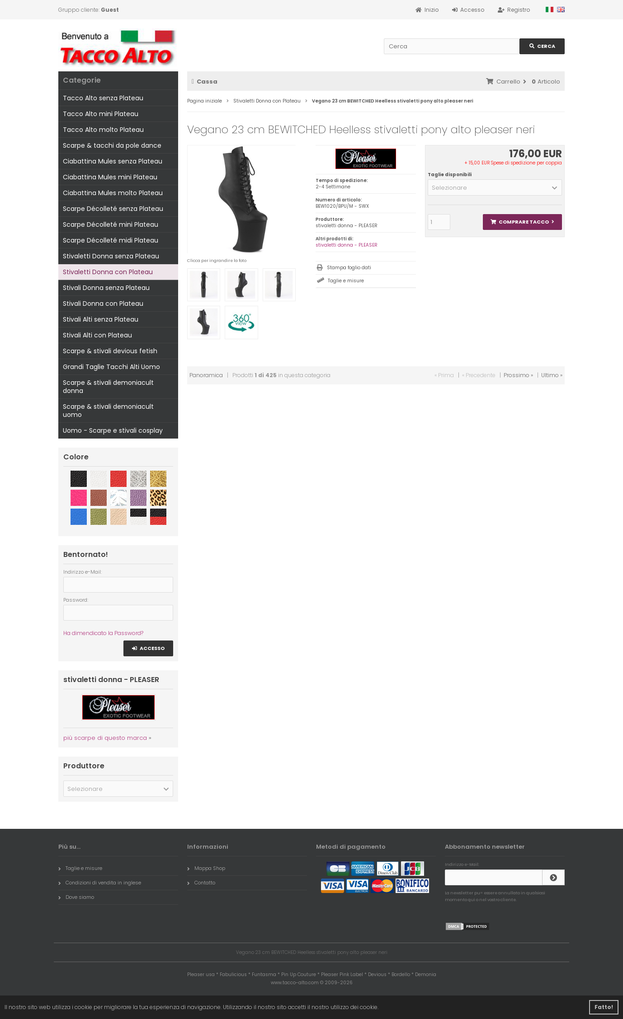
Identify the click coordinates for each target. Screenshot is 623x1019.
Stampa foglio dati (349, 267)
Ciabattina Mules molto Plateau (113, 192)
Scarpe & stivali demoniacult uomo (108, 410)
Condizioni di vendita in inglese (99, 882)
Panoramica (206, 375)
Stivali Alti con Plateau (97, 335)
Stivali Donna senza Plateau (106, 287)
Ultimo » (551, 375)
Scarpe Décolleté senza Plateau (113, 208)
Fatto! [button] (604, 1007)
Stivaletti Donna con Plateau (108, 271)
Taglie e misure (346, 280)
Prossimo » (518, 375)
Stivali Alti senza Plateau (100, 319)
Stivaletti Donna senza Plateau (111, 256)
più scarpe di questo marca (105, 738)
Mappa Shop (206, 868)
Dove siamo (76, 897)
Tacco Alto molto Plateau (103, 129)
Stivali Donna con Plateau (103, 303)
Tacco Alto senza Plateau (103, 98)
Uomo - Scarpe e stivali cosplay (113, 430)
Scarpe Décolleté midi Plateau (110, 240)
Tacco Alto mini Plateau (100, 113)
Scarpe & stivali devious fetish (110, 350)
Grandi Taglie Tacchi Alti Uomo (111, 366)
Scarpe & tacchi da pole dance (112, 145)
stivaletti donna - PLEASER (347, 245)
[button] (495, 187)
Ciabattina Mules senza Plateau (112, 161)
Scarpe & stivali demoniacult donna (108, 386)
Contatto (201, 882)
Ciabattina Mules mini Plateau (110, 177)
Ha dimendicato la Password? (103, 633)
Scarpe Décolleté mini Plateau (110, 224)
